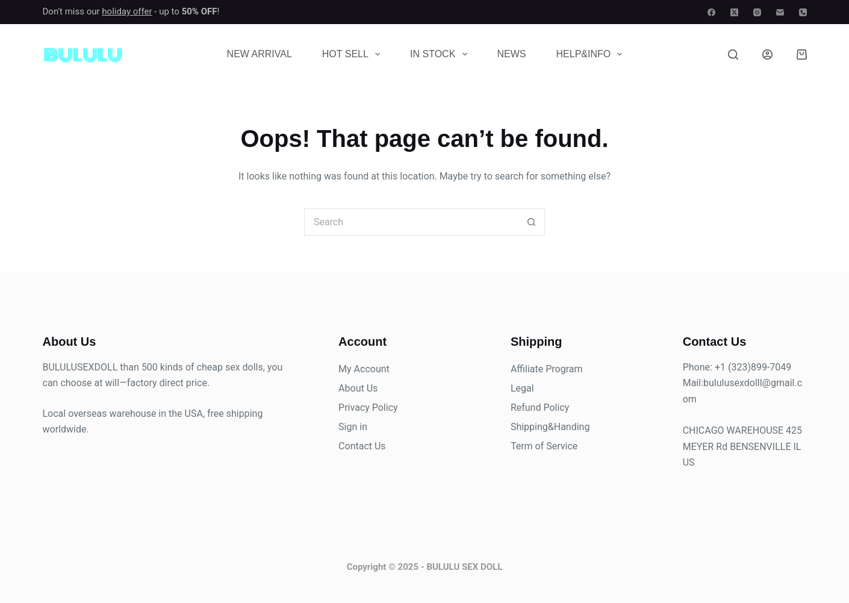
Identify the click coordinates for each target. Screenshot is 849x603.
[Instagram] (757, 12)
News (511, 54)
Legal (522, 388)
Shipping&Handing (550, 427)
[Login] (767, 54)
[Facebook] (711, 12)
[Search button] (531, 222)
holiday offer (127, 11)
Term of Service (544, 446)
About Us (358, 388)
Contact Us (362, 446)
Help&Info (591, 54)
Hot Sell (353, 54)
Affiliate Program (547, 369)
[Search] (733, 54)
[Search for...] (411, 222)
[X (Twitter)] (734, 12)
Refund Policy (540, 407)
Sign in (352, 427)
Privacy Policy (368, 407)
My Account (364, 369)
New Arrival (259, 54)
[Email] (780, 12)
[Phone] (803, 12)
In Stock (440, 54)
